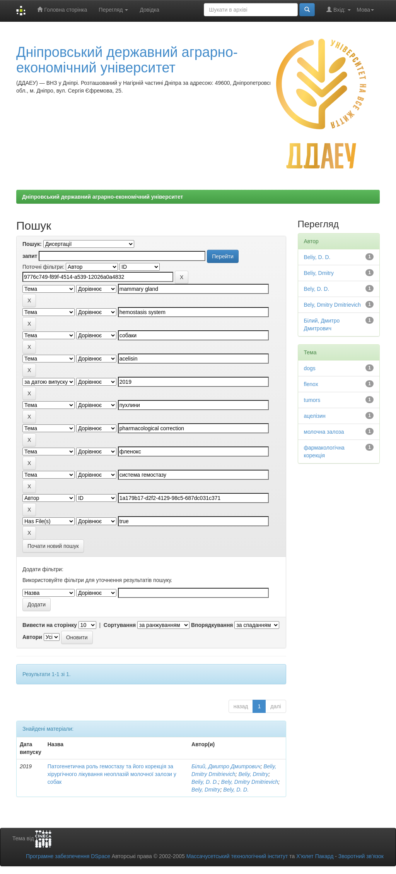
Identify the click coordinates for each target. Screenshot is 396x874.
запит (29, 256)
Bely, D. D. (236, 789)
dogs (310, 368)
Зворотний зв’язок (361, 856)
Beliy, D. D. (204, 782)
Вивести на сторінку (49, 625)
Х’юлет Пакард (314, 856)
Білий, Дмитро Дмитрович (225, 766)
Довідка (149, 10)
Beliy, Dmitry (253, 774)
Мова (365, 10)
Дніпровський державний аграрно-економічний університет (127, 60)
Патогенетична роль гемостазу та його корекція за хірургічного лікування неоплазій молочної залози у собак (112, 774)
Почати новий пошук (53, 546)
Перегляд (113, 10)
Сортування (120, 625)
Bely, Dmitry (205, 789)
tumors (312, 400)
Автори (32, 637)
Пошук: (32, 244)
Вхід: (338, 9)
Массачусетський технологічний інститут (237, 856)
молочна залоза (324, 432)
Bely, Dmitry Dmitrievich (249, 782)
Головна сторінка (62, 9)
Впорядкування (212, 625)
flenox (311, 384)
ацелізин (315, 416)
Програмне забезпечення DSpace (68, 856)
